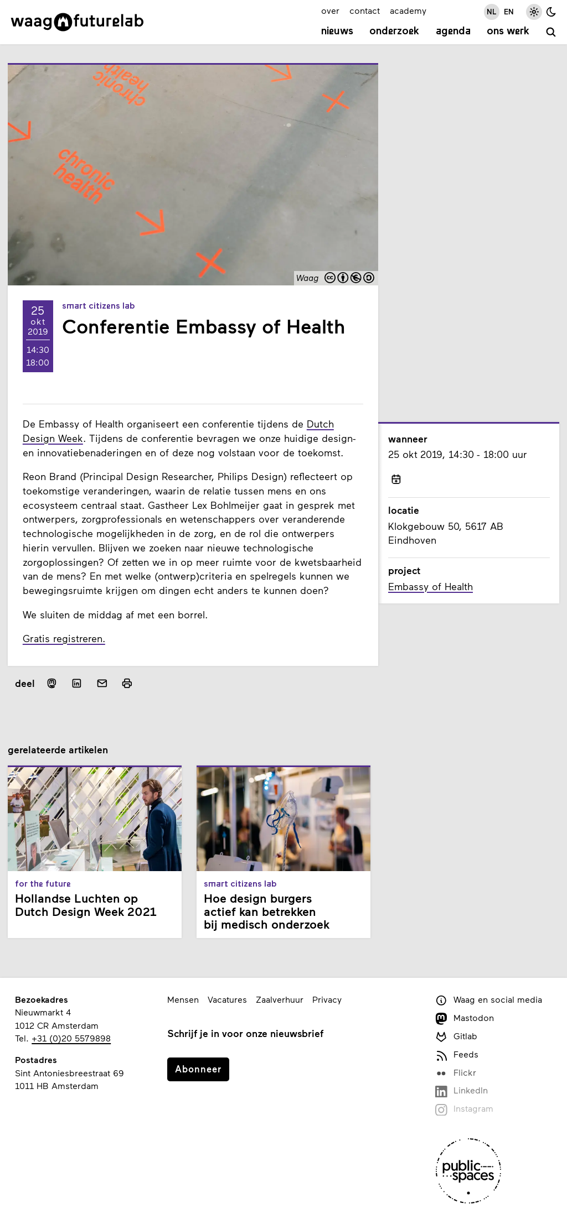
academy (408, 10)
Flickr (455, 1073)
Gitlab (456, 1036)
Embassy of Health (430, 586)
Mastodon (464, 1018)
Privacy (327, 999)
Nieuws (337, 31)
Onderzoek (394, 31)
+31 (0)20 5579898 (71, 1038)
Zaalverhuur (279, 999)
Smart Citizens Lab (98, 306)
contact (364, 10)
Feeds (456, 1055)
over (330, 10)
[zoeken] (551, 32)
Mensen (183, 999)
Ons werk (508, 31)
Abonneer (198, 1068)
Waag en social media (488, 1000)
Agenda (453, 31)
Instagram (464, 1109)
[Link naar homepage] (77, 22)
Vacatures (227, 999)
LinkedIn (461, 1091)
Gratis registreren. (64, 638)
